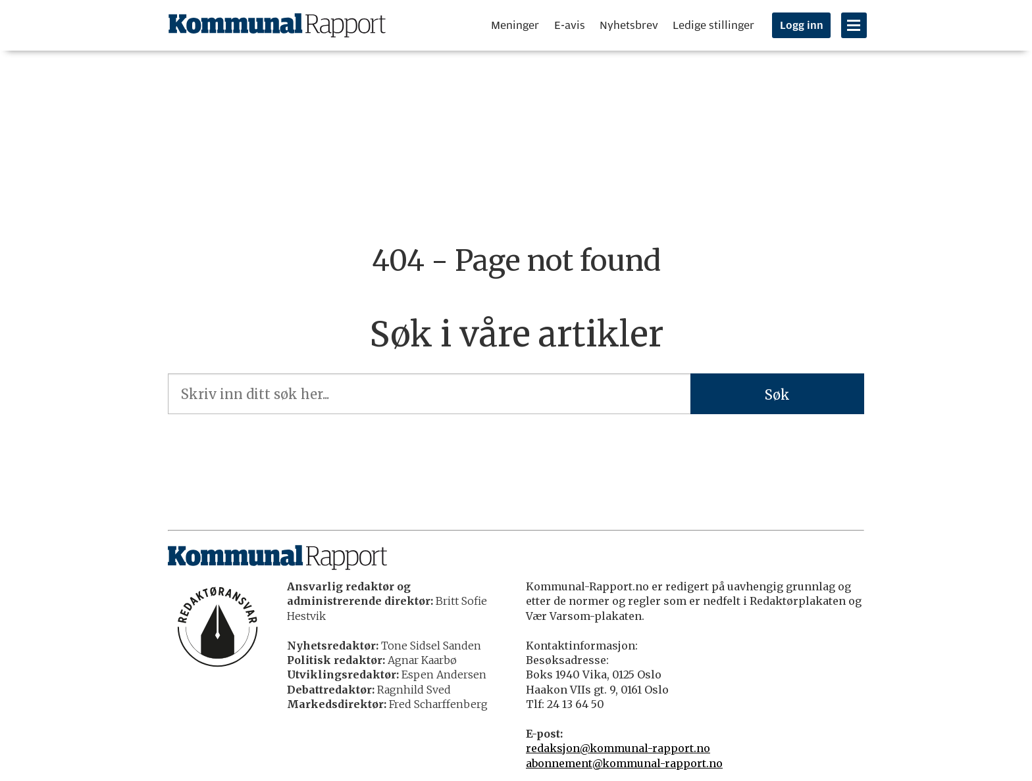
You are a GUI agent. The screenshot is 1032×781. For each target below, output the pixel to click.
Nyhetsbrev (629, 25)
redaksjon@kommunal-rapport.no (618, 748)
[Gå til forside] (277, 25)
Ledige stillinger (713, 25)
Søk (777, 395)
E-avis (569, 25)
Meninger (515, 25)
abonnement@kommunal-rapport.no (624, 763)
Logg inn (801, 25)
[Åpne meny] (854, 25)
